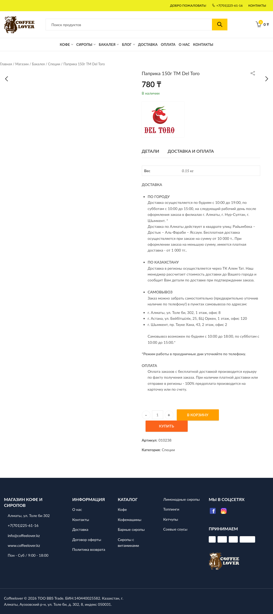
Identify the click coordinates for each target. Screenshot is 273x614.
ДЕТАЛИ (150, 151)
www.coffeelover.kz (24, 545)
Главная (6, 64)
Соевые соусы (175, 529)
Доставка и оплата (191, 151)
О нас (77, 509)
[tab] (150, 151)
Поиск (219, 24)
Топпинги (171, 509)
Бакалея (38, 64)
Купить (166, 426)
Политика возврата (88, 549)
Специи (54, 64)
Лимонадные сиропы (181, 499)
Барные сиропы (131, 529)
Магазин (22, 64)
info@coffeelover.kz (24, 535)
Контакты (80, 519)
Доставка (80, 529)
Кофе (122, 509)
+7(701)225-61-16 (23, 525)
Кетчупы (170, 519)
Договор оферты (86, 539)
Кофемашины (129, 519)
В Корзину (197, 415)
